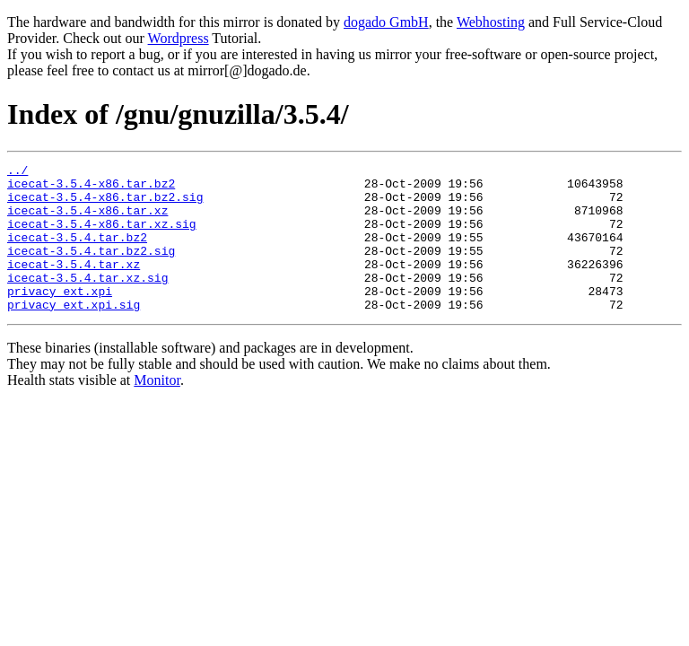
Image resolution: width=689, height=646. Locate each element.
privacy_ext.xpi (59, 318)
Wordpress (178, 38)
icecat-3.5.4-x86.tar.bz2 (91, 188)
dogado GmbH (386, 22)
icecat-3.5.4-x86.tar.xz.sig (101, 237)
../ (17, 172)
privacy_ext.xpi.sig (73, 334)
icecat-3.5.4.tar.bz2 (77, 253)
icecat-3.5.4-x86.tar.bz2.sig (105, 204)
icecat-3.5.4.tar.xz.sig (87, 301)
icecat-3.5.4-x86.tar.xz (87, 221)
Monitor (157, 409)
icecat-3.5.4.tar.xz (73, 285)
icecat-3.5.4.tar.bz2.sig (91, 269)
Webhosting (491, 22)
